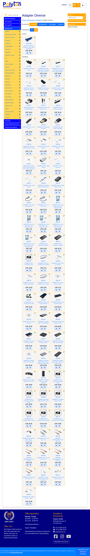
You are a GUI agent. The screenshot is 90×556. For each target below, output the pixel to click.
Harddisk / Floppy (9, 55)
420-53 (58, 319)
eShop (64, 5)
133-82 (43, 86)
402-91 (29, 300)
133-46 (43, 66)
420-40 (29, 319)
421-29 (29, 416)
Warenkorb (71, 24)
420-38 (58, 300)
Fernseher (7, 49)
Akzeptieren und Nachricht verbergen (83, 552)
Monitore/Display (9, 73)
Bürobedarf (8, 22)
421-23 (58, 378)
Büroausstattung (10, 18)
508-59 (43, 475)
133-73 (58, 66)
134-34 (43, 125)
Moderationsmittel (9, 70)
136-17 (29, 164)
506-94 (29, 455)
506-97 (29, 475)
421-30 (43, 416)
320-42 (58, 241)
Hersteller (33, 24)
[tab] (12, 18)
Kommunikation (9, 64)
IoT (6, 58)
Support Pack (8, 105)
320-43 (29, 261)
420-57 (43, 339)
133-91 (29, 105)
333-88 (58, 261)
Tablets (7, 108)
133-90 (58, 86)
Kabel (6, 61)
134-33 (29, 125)
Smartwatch (8, 96)
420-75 (43, 378)
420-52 (43, 319)
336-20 (29, 280)
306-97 (29, 241)
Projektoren (8, 85)
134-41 (58, 125)
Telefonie (7, 114)
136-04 (43, 144)
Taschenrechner (9, 111)
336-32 (43, 280)
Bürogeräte (8, 25)
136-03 (29, 144)
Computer (7, 40)
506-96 (58, 455)
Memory (7, 67)
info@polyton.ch (60, 531)
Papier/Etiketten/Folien (12, 124)
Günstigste (52, 24)
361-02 (58, 280)
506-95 (43, 455)
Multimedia (8, 76)
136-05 (58, 144)
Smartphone (8, 93)
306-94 (29, 222)
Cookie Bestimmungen (16, 552)
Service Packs (9, 91)
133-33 (29, 66)
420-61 (43, 358)
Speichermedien (9, 102)
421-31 (58, 416)
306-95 (43, 222)
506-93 (58, 436)
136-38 (29, 202)
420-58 (58, 339)
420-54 (29, 339)
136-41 (43, 202)
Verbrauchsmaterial (11, 127)
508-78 (29, 494)
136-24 (43, 163)
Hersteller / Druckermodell (76, 20)
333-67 (43, 261)
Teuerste (60, 24)
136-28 (43, 183)
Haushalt (7, 121)
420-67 (29, 377)
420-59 (29, 358)
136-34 (58, 183)
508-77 (58, 475)
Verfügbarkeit (43, 24)
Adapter (7, 31)
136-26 (58, 163)
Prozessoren (8, 88)
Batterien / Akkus (9, 37)
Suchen (70, 15)
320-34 (43, 241)
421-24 (29, 397)
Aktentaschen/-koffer (10, 34)
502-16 (29, 436)
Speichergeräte (9, 99)
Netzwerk (7, 79)
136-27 (29, 183)
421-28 (58, 397)
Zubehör (7, 117)
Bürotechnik (8, 28)
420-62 (58, 358)
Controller (7, 43)
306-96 (58, 222)
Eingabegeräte (9, 46)
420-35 (43, 300)
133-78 (29, 86)
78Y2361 (29, 43)
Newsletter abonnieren (61, 541)
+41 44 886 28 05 (60, 527)
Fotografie (7, 52)
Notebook (7, 82)
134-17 (43, 105)
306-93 (58, 202)
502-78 (43, 436)
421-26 (43, 397)
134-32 (58, 105)
